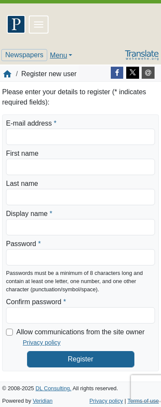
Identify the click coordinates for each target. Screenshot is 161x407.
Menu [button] (58, 55)
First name (22, 153)
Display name (29, 213)
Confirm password (36, 301)
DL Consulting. (53, 388)
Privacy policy (42, 342)
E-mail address (31, 122)
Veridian (42, 401)
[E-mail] (148, 73)
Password (23, 243)
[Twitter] (132, 73)
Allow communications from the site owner (80, 332)
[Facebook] (117, 73)
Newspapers (24, 55)
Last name (22, 183)
